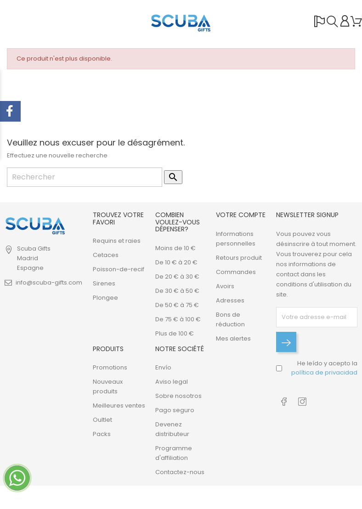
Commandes (236, 272)
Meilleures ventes (119, 405)
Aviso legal (171, 381)
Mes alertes (233, 338)
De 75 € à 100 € (178, 319)
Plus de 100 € (174, 333)
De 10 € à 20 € (176, 262)
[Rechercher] (84, 177)
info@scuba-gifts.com (49, 282)
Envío (163, 367)
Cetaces (106, 255)
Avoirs (225, 286)
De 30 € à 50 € (177, 290)
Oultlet (102, 419)
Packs (102, 434)
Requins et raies (117, 240)
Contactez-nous (179, 472)
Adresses (230, 300)
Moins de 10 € (175, 248)
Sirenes (104, 283)
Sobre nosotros (178, 396)
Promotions (110, 367)
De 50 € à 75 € (177, 305)
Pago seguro (174, 410)
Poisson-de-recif (118, 269)
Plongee (105, 297)
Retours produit (239, 257)
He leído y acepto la (324, 368)
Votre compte (241, 214)
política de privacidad (324, 372)
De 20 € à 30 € (177, 276)
